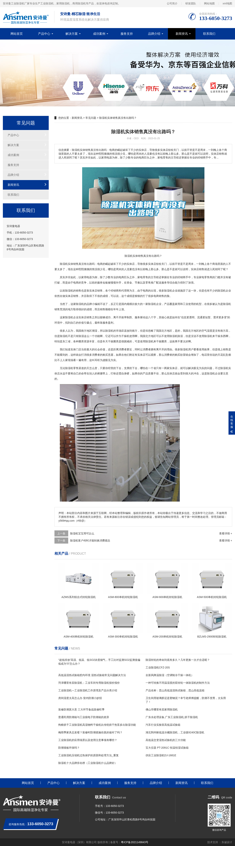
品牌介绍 (154, 33)
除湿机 (64, 263)
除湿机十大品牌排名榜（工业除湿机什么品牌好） (87, 762)
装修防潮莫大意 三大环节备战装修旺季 (81, 709)
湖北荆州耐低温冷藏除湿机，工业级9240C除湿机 (175, 732)
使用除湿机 (205, 336)
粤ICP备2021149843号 (134, 842)
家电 (140, 277)
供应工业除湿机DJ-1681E (161, 755)
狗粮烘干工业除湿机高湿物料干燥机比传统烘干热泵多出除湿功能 (97, 724)
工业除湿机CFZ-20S (158, 667)
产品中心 (44, 33)
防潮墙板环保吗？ (69, 747)
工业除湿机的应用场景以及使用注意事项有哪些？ (87, 740)
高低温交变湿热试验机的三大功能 (166, 740)
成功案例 (99, 33)
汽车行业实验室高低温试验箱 (163, 724)
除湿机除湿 (176, 336)
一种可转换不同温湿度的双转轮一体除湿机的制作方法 (178, 682)
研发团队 (190, 3)
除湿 (67, 290)
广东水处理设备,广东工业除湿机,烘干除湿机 (172, 717)
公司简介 (172, 3)
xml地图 (227, 3)
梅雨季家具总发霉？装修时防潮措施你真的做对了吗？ (90, 732)
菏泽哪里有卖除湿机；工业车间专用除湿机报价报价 (89, 682)
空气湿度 (207, 330)
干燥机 (125, 336)
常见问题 (90, 117)
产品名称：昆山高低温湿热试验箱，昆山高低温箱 (175, 690)
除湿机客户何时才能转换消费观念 (90, 540)
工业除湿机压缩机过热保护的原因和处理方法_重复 (88, 755)
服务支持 (127, 33)
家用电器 (86, 277)
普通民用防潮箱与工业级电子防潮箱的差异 (83, 717)
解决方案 (72, 33)
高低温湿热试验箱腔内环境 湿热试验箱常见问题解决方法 (92, 675)
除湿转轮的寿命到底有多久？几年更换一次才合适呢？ (178, 659)
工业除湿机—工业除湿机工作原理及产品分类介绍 (87, 690)
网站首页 (17, 33)
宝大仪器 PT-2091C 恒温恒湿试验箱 (167, 747)
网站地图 (209, 3)
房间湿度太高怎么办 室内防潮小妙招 (80, 698)
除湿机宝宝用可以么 (82, 533)
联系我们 (209, 33)
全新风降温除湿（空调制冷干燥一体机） (170, 675)
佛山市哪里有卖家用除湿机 (162, 709)
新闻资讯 (182, 33)
